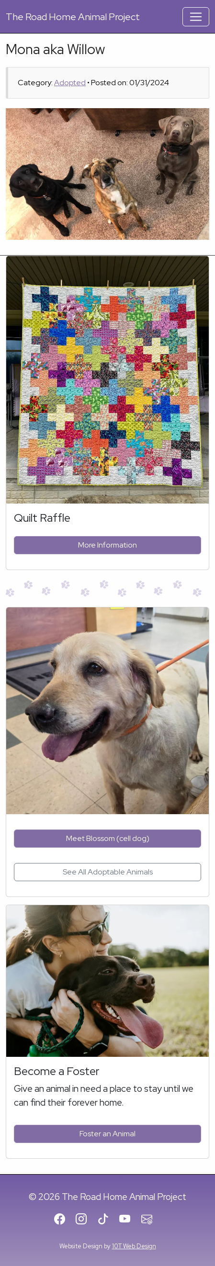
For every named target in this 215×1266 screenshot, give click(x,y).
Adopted (70, 83)
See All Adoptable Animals (108, 872)
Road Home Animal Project (73, 17)
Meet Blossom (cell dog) (107, 838)
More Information (107, 545)
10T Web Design (134, 1246)
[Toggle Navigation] (195, 16)
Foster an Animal (107, 1134)
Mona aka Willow (55, 49)
